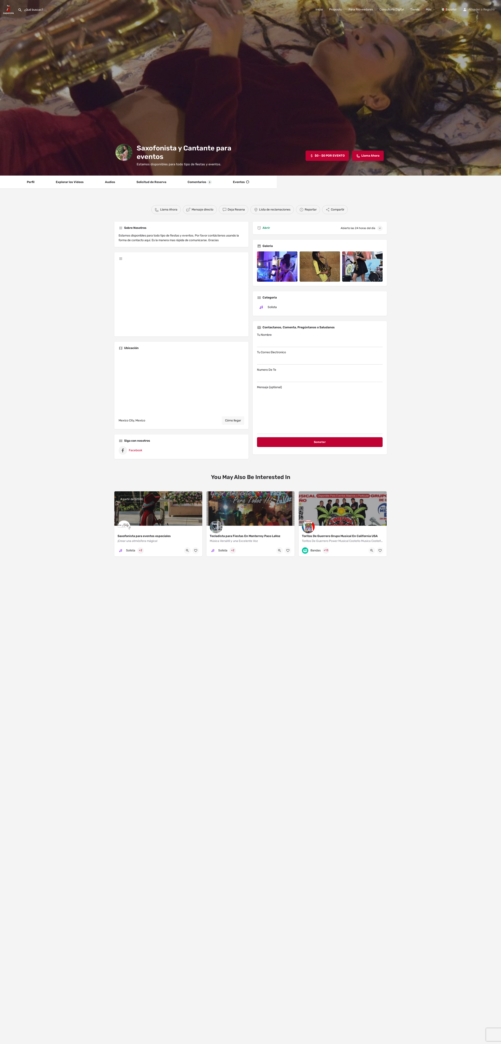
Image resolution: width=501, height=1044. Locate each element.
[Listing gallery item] (277, 266)
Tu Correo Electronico (320, 357)
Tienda (414, 9)
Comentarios (200, 182)
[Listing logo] (123, 152)
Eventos (241, 182)
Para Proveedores (361, 9)
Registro (489, 9)
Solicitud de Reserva (151, 182)
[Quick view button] (187, 550)
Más (428, 9)
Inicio (319, 9)
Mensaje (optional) (320, 409)
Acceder (474, 9)
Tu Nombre (320, 340)
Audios (110, 182)
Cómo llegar (233, 420)
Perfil (30, 182)
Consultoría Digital (391, 9)
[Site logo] (9, 9)
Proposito (335, 9)
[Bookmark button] (195, 550)
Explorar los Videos (70, 182)
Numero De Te (320, 375)
